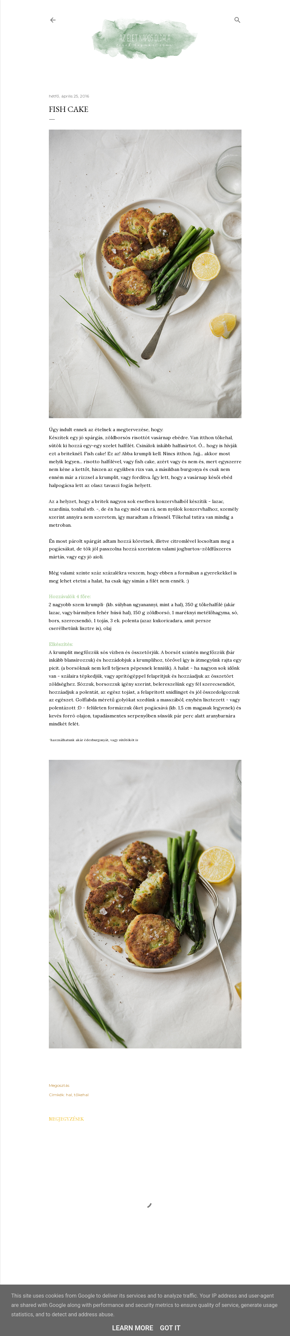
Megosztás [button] (59, 1085)
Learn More (132, 1328)
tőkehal (81, 1094)
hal (69, 1094)
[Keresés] (237, 18)
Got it (170, 1328)
